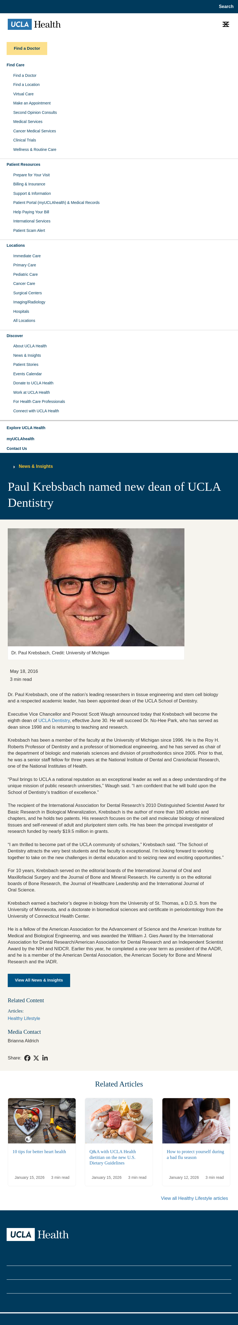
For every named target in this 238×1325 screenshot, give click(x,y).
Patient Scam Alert (29, 230)
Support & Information (32, 193)
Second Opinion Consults (35, 112)
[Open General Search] (225, 7)
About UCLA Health (30, 346)
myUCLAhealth (20, 439)
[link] (27, 1058)
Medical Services (28, 121)
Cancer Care (24, 283)
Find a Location (26, 84)
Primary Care (24, 265)
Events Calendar (27, 374)
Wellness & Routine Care (34, 149)
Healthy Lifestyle (24, 1018)
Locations (16, 245)
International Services (32, 221)
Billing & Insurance (29, 184)
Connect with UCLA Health (36, 411)
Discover (15, 336)
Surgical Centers (27, 293)
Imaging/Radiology (29, 302)
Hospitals (21, 311)
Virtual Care (23, 94)
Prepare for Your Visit (31, 175)
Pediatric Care (25, 274)
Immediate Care (27, 256)
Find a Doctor (24, 75)
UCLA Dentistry (54, 720)
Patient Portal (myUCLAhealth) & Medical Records (56, 202)
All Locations (24, 320)
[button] (119, 428)
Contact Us (17, 448)
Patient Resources (23, 164)
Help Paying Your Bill (31, 212)
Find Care (16, 65)
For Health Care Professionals (39, 401)
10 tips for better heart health (39, 1151)
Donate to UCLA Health (33, 383)
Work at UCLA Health (31, 392)
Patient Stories (25, 364)
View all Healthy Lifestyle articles (194, 1198)
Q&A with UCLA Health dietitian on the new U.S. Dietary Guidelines (112, 1157)
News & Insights (27, 355)
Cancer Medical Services (34, 131)
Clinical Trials (24, 140)
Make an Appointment (32, 103)
